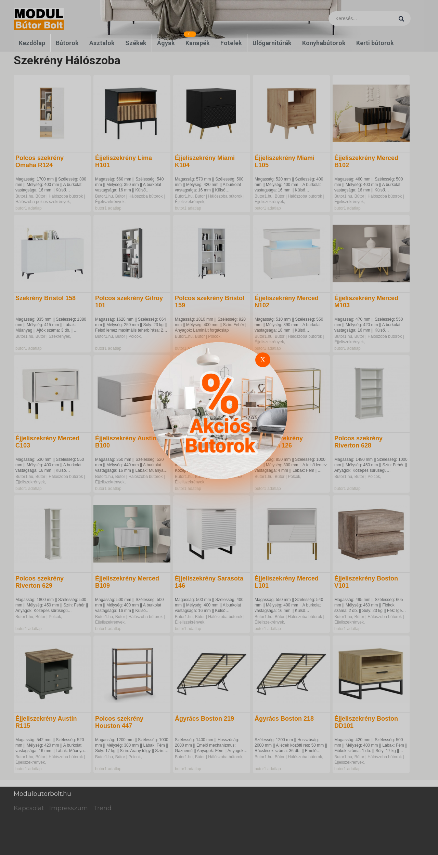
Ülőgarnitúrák (272, 42)
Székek (135, 42)
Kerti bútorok (375, 42)
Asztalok (102, 42)
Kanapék (197, 42)
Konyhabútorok (324, 42)
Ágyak (166, 42)
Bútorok (67, 42)
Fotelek (231, 42)
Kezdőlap (32, 42)
